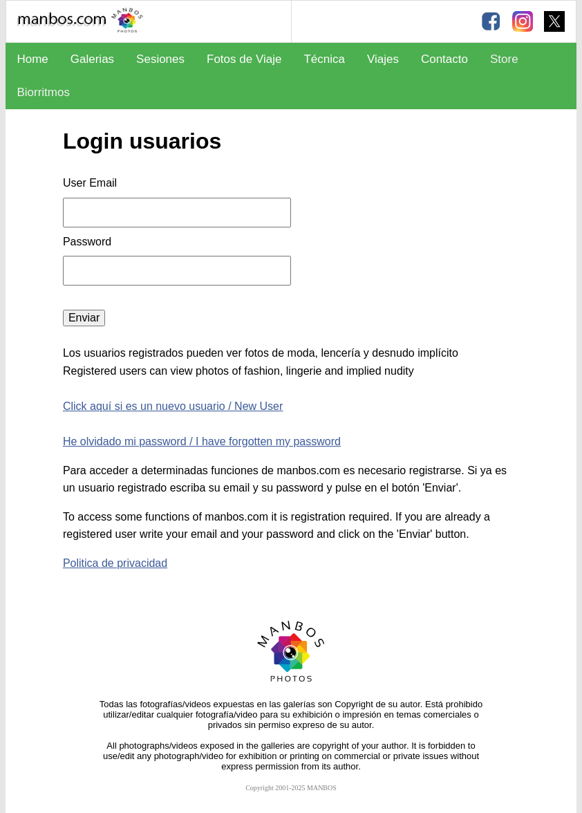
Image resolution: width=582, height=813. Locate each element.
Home (32, 59)
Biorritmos (43, 92)
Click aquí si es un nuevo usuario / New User (173, 406)
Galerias (92, 59)
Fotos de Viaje (244, 59)
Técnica (324, 59)
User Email (90, 183)
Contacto (444, 59)
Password (89, 241)
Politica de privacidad (115, 563)
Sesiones (160, 59)
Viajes (383, 59)
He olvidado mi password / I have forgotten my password (202, 441)
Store (504, 59)
